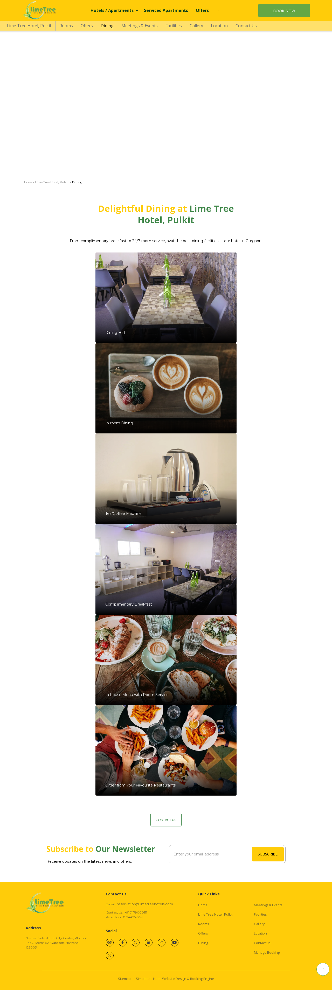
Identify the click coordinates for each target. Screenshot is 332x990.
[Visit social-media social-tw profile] (136, 942)
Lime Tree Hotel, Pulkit (29, 26)
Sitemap (124, 979)
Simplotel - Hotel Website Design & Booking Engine (175, 979)
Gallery (196, 26)
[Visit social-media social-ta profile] (110, 942)
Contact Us (246, 26)
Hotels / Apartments (114, 10)
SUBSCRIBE (268, 854)
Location (219, 26)
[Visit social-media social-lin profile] (149, 942)
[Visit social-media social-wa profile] (110, 955)
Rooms (66, 26)
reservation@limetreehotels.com (145, 904)
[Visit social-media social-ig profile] (161, 942)
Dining (107, 26)
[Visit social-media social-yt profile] (174, 942)
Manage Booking (267, 952)
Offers (202, 10)
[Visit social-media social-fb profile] (123, 942)
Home (27, 182)
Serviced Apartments (166, 10)
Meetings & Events (139, 26)
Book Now (284, 10)
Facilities (173, 26)
